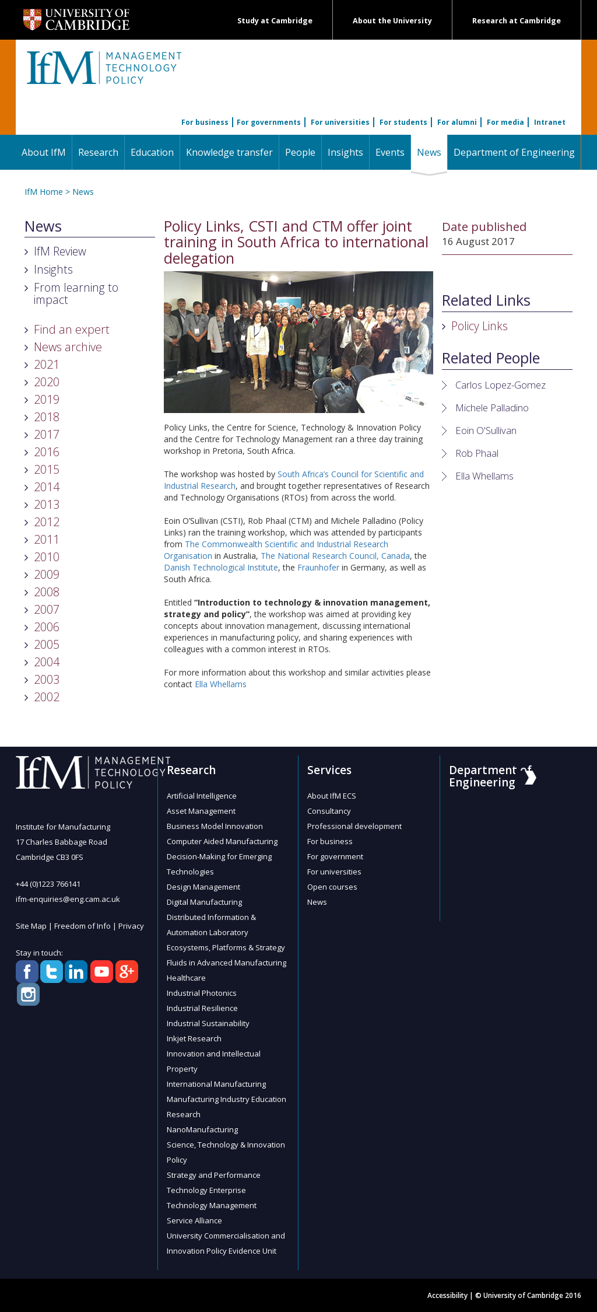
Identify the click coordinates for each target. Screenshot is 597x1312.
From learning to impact (76, 293)
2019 (46, 399)
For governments (269, 122)
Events (390, 152)
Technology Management (212, 1205)
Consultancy (329, 811)
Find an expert (72, 329)
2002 (46, 697)
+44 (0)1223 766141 (48, 884)
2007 (46, 609)
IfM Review (60, 251)
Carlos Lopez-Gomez (500, 384)
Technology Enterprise (206, 1190)
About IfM (44, 152)
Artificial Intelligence (202, 795)
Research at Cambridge (516, 21)
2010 (46, 557)
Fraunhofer (318, 567)
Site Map (31, 926)
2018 (46, 417)
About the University (392, 21)
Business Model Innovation (215, 826)
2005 (46, 644)
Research (98, 152)
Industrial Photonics (202, 993)
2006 (46, 627)
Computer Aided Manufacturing (222, 841)
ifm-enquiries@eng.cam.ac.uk (68, 899)
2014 (46, 487)
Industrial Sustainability (208, 1023)
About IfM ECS (331, 795)
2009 (46, 574)
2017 (46, 434)
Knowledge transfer (229, 152)
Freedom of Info (82, 926)
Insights (345, 152)
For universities (340, 122)
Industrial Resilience (202, 1008)
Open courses (332, 886)
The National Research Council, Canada (335, 555)
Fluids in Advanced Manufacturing (226, 962)
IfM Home (43, 191)
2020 (46, 382)
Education (152, 152)
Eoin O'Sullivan (486, 430)
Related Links (486, 300)
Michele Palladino (492, 407)
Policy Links (479, 326)
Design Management (203, 886)
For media (505, 122)
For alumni (457, 122)
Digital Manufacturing (204, 902)
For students (403, 122)
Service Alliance (194, 1220)
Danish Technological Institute (221, 567)
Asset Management (201, 811)
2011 (46, 539)
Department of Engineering (514, 152)
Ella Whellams (221, 684)
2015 (46, 469)
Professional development (354, 826)
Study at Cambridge (274, 21)
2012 (46, 522)
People (300, 152)
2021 (46, 364)
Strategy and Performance (214, 1175)
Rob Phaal (476, 453)
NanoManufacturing (202, 1129)
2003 (46, 679)
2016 (46, 452)
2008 (46, 592)
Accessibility (447, 1295)
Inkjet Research (194, 1038)
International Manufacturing (216, 1084)
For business (205, 122)
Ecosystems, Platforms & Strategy (226, 947)
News (432, 152)
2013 (46, 504)
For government (335, 856)
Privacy (131, 926)
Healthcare (186, 977)
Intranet (550, 122)
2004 (46, 662)
